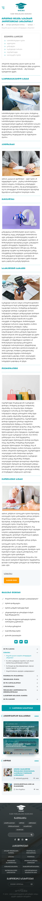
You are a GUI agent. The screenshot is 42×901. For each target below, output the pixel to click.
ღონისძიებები (13, 826)
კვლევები (32, 823)
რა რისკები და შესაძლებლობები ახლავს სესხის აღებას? (20, 667)
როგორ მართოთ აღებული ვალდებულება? (20, 671)
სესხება (6, 652)
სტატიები (19, 830)
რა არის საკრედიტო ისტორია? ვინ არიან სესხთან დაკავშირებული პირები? (19, 662)
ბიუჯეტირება (8, 686)
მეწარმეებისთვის (11, 866)
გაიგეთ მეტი (11, 580)
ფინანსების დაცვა (11, 679)
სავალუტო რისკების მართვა (15, 695)
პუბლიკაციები (9, 823)
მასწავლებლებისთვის (31, 866)
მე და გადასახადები (12, 683)
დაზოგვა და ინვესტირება (31, 852)
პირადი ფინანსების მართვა (15, 25)
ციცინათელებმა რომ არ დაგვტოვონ (24, 785)
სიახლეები (28, 826)
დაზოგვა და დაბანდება (13, 676)
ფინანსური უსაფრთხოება (11, 861)
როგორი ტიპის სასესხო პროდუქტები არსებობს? (18, 657)
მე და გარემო (9, 699)
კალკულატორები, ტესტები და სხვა (31, 871)
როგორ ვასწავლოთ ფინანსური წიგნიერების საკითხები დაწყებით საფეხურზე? (24, 772)
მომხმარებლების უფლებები (30, 861)
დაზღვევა (30, 857)
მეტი (36, 716)
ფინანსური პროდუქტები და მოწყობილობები (15, 691)
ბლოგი (21, 823)
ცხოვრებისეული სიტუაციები (11, 871)
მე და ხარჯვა (8, 649)
